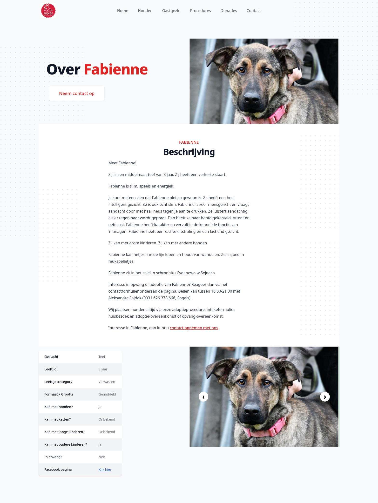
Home (122, 10)
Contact (254, 10)
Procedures (200, 10)
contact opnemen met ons (194, 327)
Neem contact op (76, 93)
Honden (145, 10)
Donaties (229, 10)
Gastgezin (171, 10)
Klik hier (105, 469)
